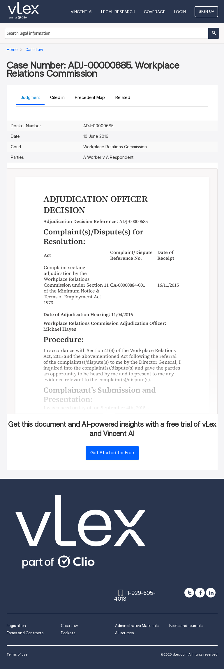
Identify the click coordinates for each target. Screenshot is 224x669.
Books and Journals (185, 625)
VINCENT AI (81, 11)
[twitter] (189, 592)
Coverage (154, 11)
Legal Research (118, 11)
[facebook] (200, 592)
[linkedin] (211, 592)
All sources (124, 633)
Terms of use (17, 654)
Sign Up (206, 11)
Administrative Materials (136, 625)
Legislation (16, 625)
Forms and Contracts (25, 633)
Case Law (69, 625)
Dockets (68, 633)
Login (180, 11)
